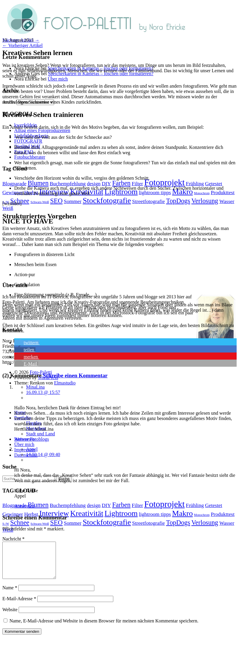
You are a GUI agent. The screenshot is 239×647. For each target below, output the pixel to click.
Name (9, 594)
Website (9, 616)
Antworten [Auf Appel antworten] (24, 505)
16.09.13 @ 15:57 (43, 392)
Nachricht (13, 538)
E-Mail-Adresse (19, 605)
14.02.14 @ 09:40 (43, 454)
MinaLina (35, 387)
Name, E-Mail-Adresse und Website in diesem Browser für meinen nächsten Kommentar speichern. (103, 627)
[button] (27, 342)
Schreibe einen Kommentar (75, 375)
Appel (32, 449)
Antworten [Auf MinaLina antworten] (24, 439)
